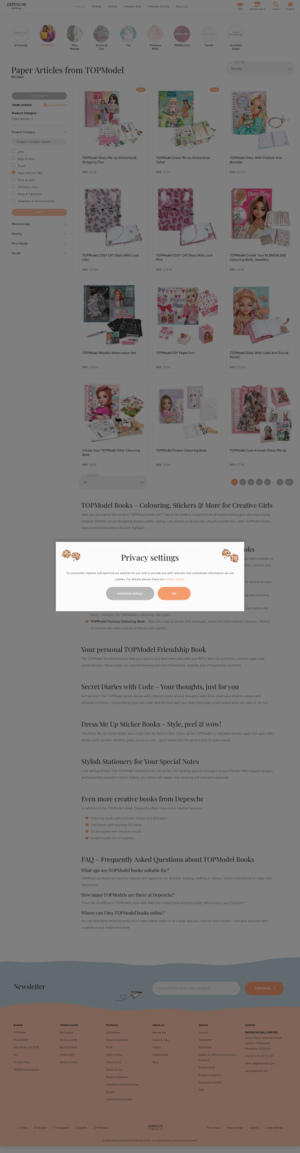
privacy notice (174, 579)
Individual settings (130, 593)
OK (174, 593)
